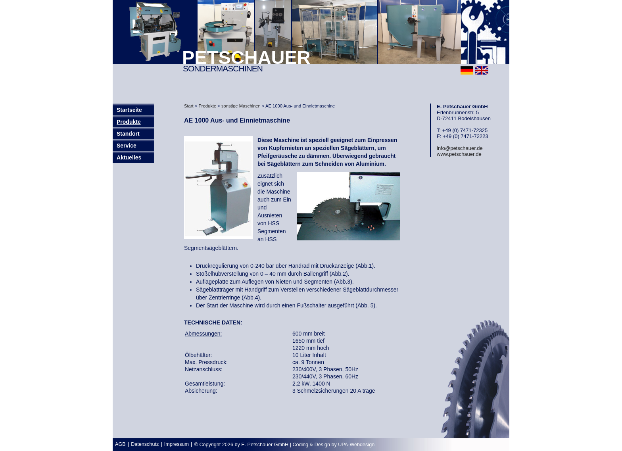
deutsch (467, 70)
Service (126, 145)
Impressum (176, 444)
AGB (120, 444)
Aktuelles (129, 157)
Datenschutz (145, 444)
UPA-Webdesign (356, 444)
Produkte (129, 122)
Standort (128, 134)
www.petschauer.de (459, 154)
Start (189, 106)
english (481, 70)
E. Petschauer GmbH (264, 444)
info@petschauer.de (460, 148)
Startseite (129, 110)
